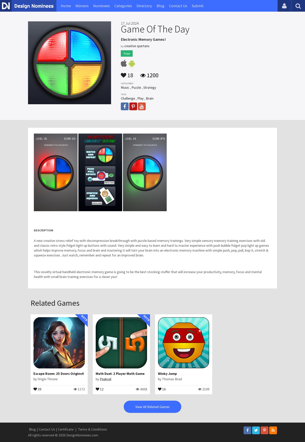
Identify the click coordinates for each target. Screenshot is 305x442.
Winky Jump (167, 373)
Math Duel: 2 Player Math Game (120, 373)
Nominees (101, 5)
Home (66, 5)
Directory (144, 5)
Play (140, 98)
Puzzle (136, 87)
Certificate (66, 429)
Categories (123, 5)
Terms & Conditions (92, 429)
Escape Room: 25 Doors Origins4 (58, 373)
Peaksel (105, 379)
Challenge (128, 98)
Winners (82, 5)
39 (37, 389)
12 (99, 389)
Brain (149, 98)
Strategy (149, 87)
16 (162, 389)
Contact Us (178, 5)
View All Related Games (152, 407)
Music (125, 87)
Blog (160, 5)
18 (127, 73)
